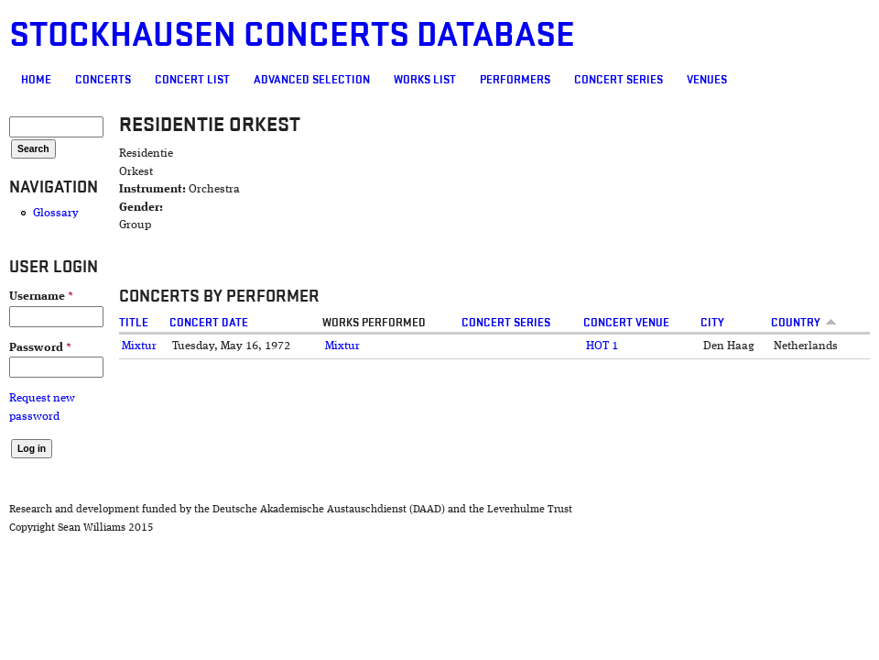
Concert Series (618, 79)
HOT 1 (602, 346)
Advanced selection (312, 79)
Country (804, 322)
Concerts (103, 79)
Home (36, 79)
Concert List (192, 79)
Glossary (56, 213)
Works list (425, 79)
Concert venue (626, 322)
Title (133, 322)
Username (41, 296)
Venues (707, 79)
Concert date (208, 322)
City (712, 322)
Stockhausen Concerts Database (292, 35)
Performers (515, 79)
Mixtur (139, 346)
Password (40, 348)
